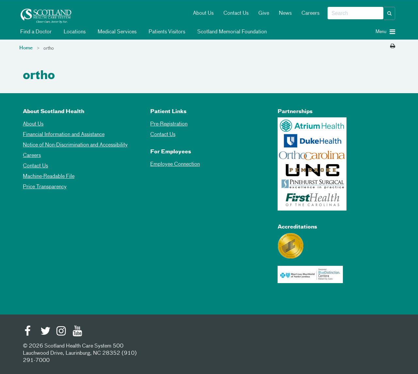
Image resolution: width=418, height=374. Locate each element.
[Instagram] (61, 331)
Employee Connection (175, 164)
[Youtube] (77, 331)
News (285, 13)
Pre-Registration (168, 124)
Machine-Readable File (48, 176)
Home (26, 48)
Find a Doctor (35, 32)
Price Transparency (45, 187)
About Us (203, 13)
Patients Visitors (165, 32)
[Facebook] (29, 331)
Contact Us (236, 13)
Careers (310, 13)
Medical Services (116, 32)
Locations (73, 32)
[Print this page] (392, 46)
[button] (389, 13)
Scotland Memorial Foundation (231, 32)
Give (263, 13)
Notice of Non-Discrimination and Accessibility (75, 145)
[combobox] (355, 13)
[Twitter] (45, 331)
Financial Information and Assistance (63, 134)
